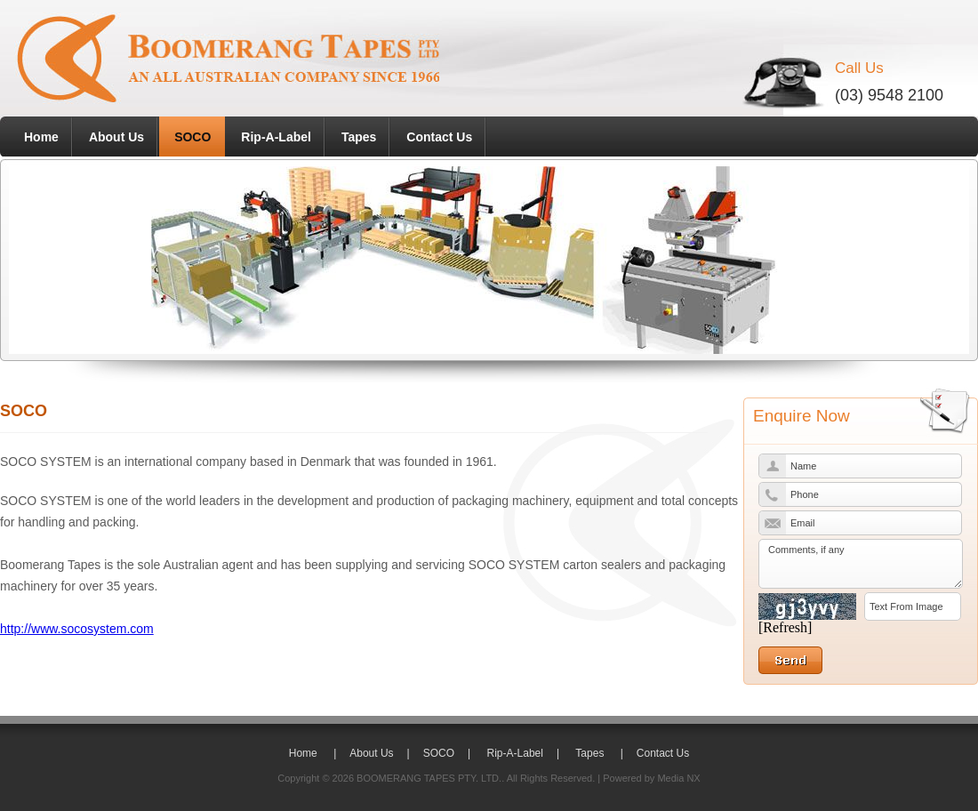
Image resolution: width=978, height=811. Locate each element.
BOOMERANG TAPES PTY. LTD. (429, 778)
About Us (116, 137)
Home (41, 137)
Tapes (358, 137)
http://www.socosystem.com (77, 629)
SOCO (192, 137)
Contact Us (439, 137)
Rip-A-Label (276, 137)
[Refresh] (785, 627)
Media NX (678, 778)
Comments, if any (860, 564)
